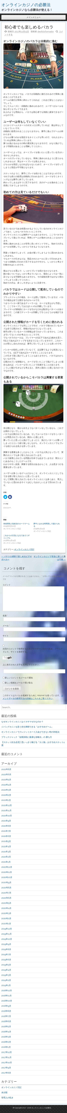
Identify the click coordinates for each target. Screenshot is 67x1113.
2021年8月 (6, 826)
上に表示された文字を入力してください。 (22, 665)
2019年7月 (6, 954)
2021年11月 (6, 810)
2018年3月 (6, 1037)
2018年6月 (6, 1021)
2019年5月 (6, 965)
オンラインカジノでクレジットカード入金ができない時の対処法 (30, 732)
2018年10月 (6, 1001)
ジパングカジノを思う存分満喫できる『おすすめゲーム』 (27, 727)
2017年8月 (6, 1073)
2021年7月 (6, 831)
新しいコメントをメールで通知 (19, 678)
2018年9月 (6, 1006)
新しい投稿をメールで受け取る (19, 683)
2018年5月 (6, 1026)
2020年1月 (6, 923)
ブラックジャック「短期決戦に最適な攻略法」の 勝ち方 (26, 737)
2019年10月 (6, 939)
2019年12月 (6, 929)
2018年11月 (6, 995)
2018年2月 (6, 1042)
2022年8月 (6, 769)
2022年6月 (6, 774)
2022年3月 (6, 790)
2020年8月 (6, 887)
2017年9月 (6, 1067)
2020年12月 (6, 867)
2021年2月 (6, 857)
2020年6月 (6, 898)
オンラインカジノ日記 (24, 549)
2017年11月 (6, 1057)
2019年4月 (6, 970)
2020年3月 (6, 913)
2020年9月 (6, 882)
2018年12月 (6, 990)
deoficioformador (46, 31)
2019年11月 (6, 934)
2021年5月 (6, 841)
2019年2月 (6, 980)
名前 (5, 615)
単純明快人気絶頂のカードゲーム (16, 524)
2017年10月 (6, 1062)
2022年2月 (6, 795)
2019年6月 (6, 959)
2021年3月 (6, 851)
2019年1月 (6, 985)
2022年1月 (6, 800)
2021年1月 (6, 862)
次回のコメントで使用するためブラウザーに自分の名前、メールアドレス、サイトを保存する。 (33, 650)
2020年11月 (6, 872)
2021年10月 (6, 815)
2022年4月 (6, 785)
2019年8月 (6, 949)
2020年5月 (6, 903)
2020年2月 (6, 918)
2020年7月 (6, 893)
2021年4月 (6, 846)
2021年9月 (6, 821)
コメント (7, 585)
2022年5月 (6, 779)
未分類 (4, 1092)
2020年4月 (6, 908)
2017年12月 (6, 1052)
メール (6, 625)
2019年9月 (6, 944)
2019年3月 (6, 975)
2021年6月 (6, 836)
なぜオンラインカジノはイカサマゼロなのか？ (22, 721)
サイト (6, 636)
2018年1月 (6, 1047)
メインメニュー (33, 17)
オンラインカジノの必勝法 (25, 4)
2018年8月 (6, 1011)
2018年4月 (6, 1031)
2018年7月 (6, 1016)
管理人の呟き (7, 1097)
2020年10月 (6, 877)
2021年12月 (6, 805)
